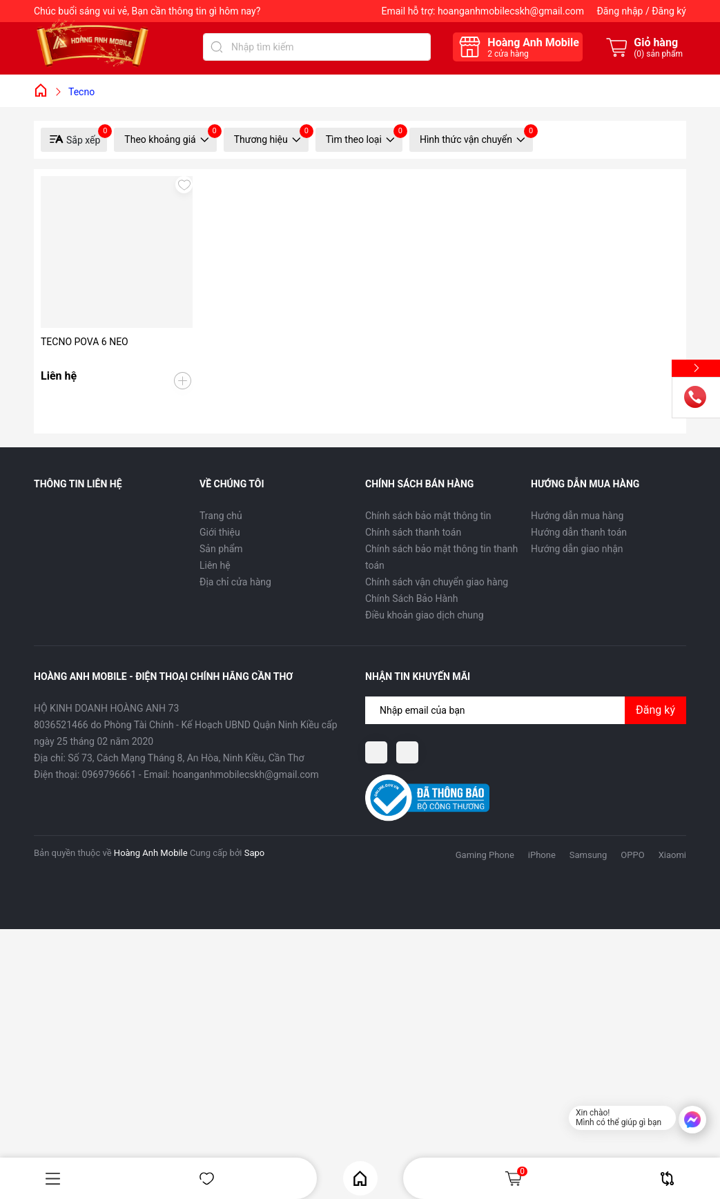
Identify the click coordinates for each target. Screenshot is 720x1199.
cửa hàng (507, 54)
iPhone (542, 855)
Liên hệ (215, 565)
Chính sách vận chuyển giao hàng (436, 581)
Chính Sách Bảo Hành (411, 598)
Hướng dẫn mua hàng (577, 515)
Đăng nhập (619, 11)
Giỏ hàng (515, 1178)
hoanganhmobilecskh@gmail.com (511, 11)
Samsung (588, 855)
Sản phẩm (221, 548)
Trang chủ (221, 515)
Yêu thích (207, 1179)
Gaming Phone (485, 855)
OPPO (632, 855)
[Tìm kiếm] (217, 47)
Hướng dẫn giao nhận (577, 548)
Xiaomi (672, 855)
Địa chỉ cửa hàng (235, 581)
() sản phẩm (658, 54)
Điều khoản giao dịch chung (424, 615)
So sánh (667, 1179)
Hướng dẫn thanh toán (579, 532)
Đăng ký (669, 11)
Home (360, 1179)
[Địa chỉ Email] (525, 710)
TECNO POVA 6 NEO (84, 341)
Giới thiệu (220, 532)
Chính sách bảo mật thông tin (428, 515)
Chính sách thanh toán (413, 532)
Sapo (254, 853)
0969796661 (109, 774)
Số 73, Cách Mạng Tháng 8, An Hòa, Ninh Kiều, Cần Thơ (186, 757)
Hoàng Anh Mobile (151, 853)
